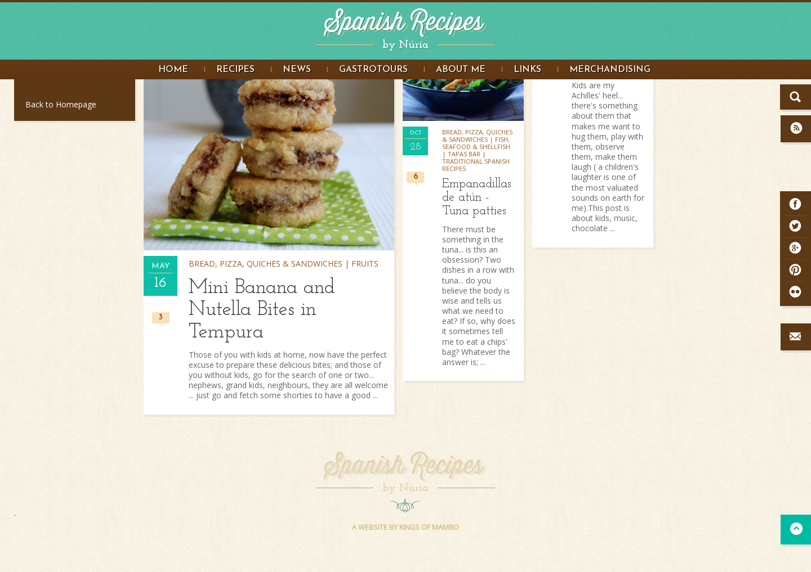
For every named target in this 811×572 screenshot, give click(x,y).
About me (460, 69)
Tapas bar (464, 154)
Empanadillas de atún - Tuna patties (476, 198)
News (297, 69)
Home (173, 69)
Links (527, 69)
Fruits (364, 263)
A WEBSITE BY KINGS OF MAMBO (405, 527)
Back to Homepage (60, 104)
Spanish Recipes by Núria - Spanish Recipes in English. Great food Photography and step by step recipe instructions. (405, 27)
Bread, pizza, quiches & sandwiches (265, 263)
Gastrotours (373, 69)
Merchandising (609, 69)
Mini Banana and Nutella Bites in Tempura (262, 310)
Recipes (235, 69)
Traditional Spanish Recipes (476, 165)
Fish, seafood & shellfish (476, 143)
